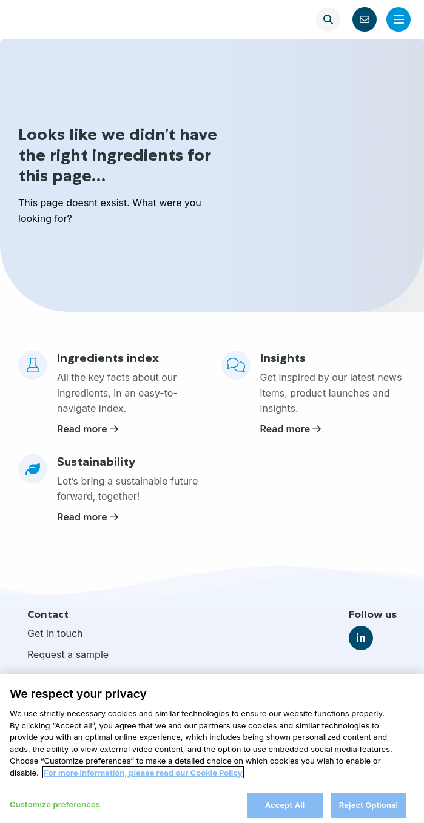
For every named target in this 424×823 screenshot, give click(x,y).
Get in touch (55, 633)
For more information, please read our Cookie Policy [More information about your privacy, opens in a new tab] (143, 780)
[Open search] (328, 19)
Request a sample (68, 654)
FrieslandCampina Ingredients (49, 19)
